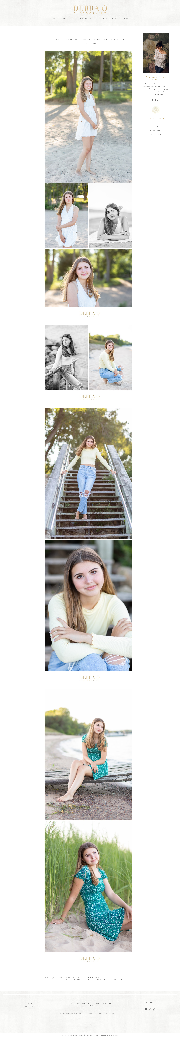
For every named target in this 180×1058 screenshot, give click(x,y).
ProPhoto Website (92, 1035)
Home (53, 19)
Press (97, 19)
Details (63, 19)
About (73, 19)
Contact (125, 19)
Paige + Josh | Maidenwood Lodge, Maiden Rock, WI (72, 978)
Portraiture (155, 135)
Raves (106, 19)
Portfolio (85, 19)
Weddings (156, 127)
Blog (114, 19)
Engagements (156, 131)
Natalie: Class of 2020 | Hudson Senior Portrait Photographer (100, 980)
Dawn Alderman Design (109, 1035)
